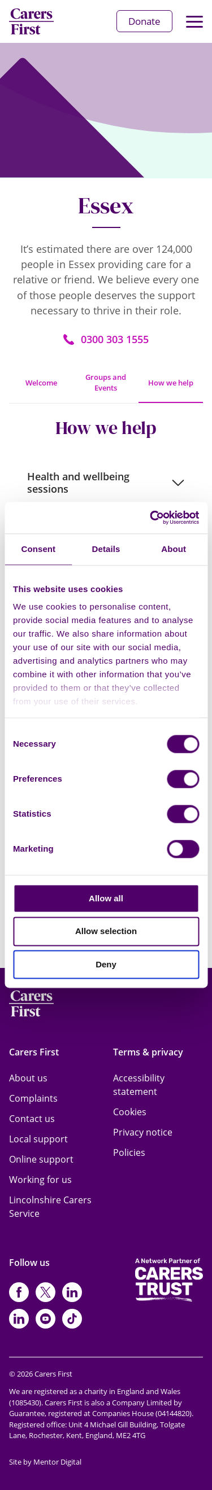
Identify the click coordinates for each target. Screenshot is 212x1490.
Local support (38, 1139)
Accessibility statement (139, 1085)
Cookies (129, 1112)
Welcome (41, 383)
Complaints (33, 1098)
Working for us (40, 1179)
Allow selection (106, 931)
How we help (170, 383)
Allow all (106, 898)
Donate (144, 21)
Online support (41, 1159)
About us (28, 1078)
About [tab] (173, 549)
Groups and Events (105, 382)
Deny (106, 964)
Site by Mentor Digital (45, 1462)
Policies (129, 1152)
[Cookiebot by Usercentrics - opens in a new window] (151, 517)
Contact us (32, 1118)
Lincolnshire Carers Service (50, 1207)
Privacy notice (142, 1132)
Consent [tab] (38, 549)
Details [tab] (106, 549)
